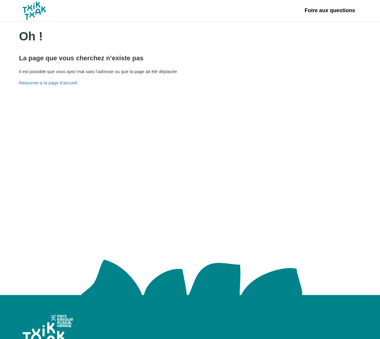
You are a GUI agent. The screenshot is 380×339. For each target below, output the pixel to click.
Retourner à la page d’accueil (48, 82)
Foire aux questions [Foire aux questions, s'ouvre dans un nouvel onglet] (330, 10)
